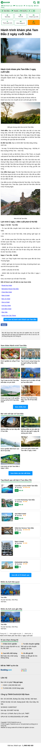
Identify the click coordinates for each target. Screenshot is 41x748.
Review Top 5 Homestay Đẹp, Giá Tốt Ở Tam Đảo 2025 (29, 399)
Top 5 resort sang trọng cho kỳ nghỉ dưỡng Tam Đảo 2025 (30, 363)
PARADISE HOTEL (21, 562)
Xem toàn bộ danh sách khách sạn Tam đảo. (20, 319)
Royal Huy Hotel (7, 285)
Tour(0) (14, 11)
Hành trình (28, 633)
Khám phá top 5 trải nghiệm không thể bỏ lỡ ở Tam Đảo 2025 (10, 400)
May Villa (4, 312)
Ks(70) (23, 11)
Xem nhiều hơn (20, 407)
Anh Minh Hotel (6, 309)
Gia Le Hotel (6, 302)
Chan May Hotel (7, 292)
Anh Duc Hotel (6, 305)
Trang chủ (3, 633)
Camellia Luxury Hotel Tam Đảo (26, 486)
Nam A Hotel (6, 295)
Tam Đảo (5, 11)
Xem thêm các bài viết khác (20, 473)
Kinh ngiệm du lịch (15, 633)
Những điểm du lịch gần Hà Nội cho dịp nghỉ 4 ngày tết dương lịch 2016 (30, 431)
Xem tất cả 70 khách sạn (20, 575)
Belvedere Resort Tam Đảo (10, 289)
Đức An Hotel (6, 299)
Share (4, 325)
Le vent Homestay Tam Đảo (25, 500)
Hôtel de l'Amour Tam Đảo (24, 528)
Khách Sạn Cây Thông (9, 315)
